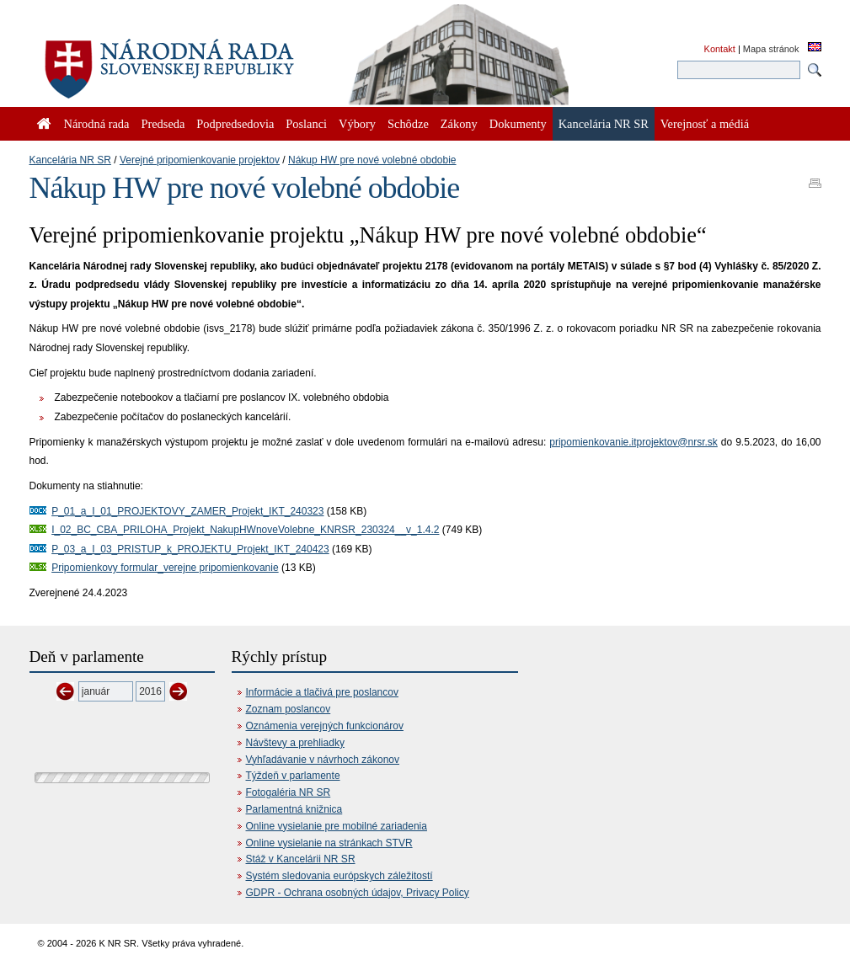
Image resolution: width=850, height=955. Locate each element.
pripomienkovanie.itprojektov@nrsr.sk (633, 442)
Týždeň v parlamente (293, 776)
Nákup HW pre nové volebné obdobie (372, 160)
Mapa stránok (771, 49)
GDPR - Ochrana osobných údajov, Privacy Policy (357, 893)
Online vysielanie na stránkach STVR (329, 843)
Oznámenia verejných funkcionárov (325, 726)
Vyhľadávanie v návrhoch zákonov (323, 760)
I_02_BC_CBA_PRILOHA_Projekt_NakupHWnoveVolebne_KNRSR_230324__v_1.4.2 (245, 530)
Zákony (459, 124)
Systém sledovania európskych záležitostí (339, 876)
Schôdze (408, 124)
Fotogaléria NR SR (288, 792)
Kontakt (719, 49)
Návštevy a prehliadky (295, 743)
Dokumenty (518, 124)
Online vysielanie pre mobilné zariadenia (336, 826)
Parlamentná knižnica (294, 809)
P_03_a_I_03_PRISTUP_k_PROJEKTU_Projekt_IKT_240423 (190, 549)
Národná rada (97, 124)
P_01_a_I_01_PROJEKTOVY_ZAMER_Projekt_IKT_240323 (187, 511)
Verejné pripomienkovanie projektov (200, 160)
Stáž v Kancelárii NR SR (301, 859)
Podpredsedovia (235, 124)
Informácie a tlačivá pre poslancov (322, 692)
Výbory (357, 124)
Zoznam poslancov (288, 709)
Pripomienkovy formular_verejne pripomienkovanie (164, 568)
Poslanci (306, 124)
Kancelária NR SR (70, 160)
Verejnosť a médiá (704, 124)
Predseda (162, 124)
